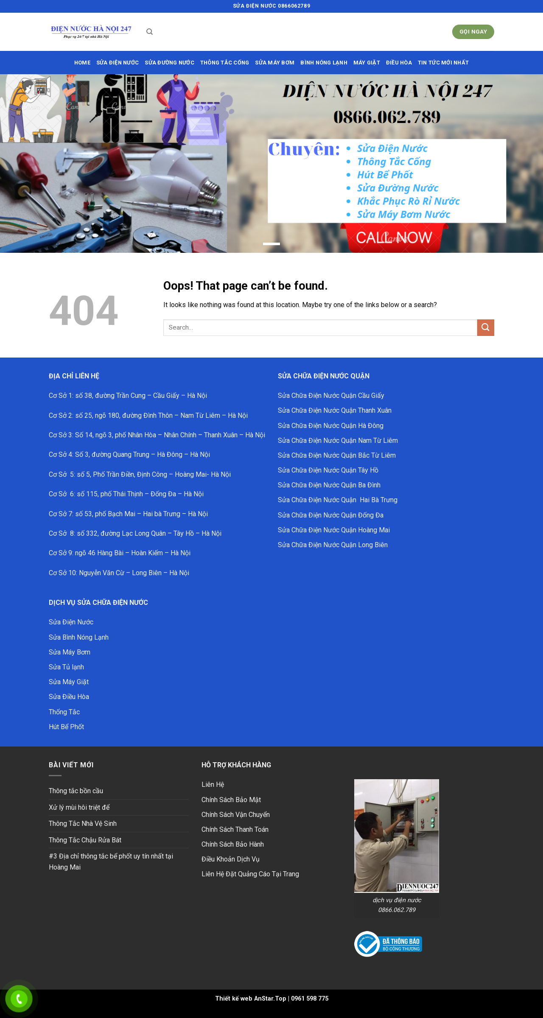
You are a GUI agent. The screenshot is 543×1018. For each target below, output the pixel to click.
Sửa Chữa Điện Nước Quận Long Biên (333, 545)
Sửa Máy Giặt (69, 682)
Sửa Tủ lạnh (66, 667)
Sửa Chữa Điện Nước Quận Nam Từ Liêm (338, 440)
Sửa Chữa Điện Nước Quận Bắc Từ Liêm (337, 455)
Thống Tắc (64, 712)
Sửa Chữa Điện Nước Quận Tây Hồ (328, 470)
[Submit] (485, 327)
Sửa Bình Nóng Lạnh (79, 637)
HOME (82, 62)
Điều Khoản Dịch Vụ (231, 859)
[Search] (149, 32)
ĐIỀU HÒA (399, 62)
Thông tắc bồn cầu (76, 791)
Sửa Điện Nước (71, 622)
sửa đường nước (169, 62)
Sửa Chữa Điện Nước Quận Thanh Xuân (335, 410)
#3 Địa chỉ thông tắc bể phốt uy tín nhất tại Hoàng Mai (111, 861)
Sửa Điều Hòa (69, 697)
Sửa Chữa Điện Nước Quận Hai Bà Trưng (337, 500)
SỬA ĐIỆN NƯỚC (117, 62)
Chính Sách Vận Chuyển (236, 815)
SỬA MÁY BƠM (274, 62)
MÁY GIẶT (366, 62)
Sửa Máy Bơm (69, 652)
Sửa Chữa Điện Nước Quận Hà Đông (330, 426)
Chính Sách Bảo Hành (233, 844)
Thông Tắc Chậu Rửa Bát (85, 840)
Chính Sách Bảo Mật (231, 800)
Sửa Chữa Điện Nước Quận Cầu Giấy (331, 396)
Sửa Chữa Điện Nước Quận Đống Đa (330, 515)
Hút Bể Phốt (66, 727)
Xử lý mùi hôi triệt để (79, 807)
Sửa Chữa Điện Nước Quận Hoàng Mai (334, 530)
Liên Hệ (213, 784)
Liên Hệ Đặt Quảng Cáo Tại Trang (250, 874)
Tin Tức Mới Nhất (443, 62)
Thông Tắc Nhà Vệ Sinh (83, 823)
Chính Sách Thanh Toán (235, 829)
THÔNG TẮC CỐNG (224, 62)
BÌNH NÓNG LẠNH (323, 62)
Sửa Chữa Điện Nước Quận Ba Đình (329, 485)
